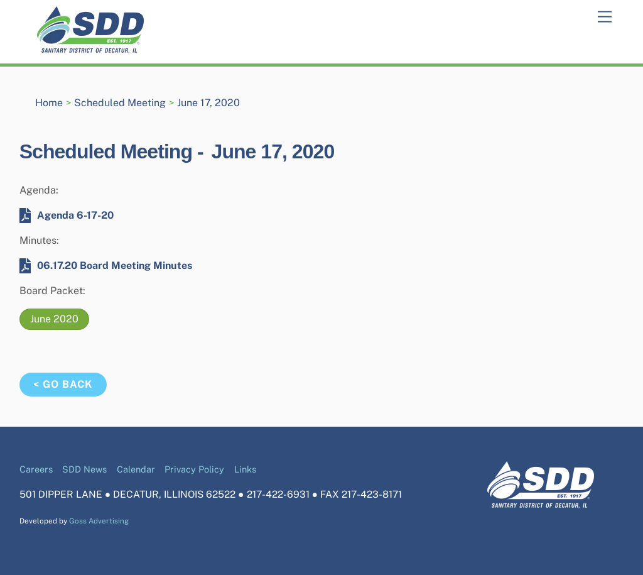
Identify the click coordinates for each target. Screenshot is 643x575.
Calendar (136, 469)
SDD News (84, 469)
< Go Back (62, 384)
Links (245, 469)
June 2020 (54, 319)
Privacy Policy (194, 469)
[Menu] (604, 17)
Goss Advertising (99, 521)
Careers (36, 469)
